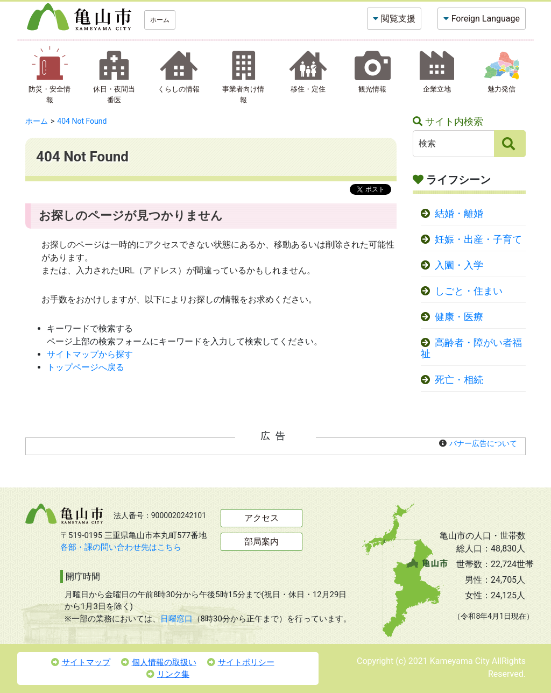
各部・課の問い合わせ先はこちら (120, 547)
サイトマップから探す (90, 354)
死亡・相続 (459, 379)
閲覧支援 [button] (398, 18)
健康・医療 (459, 317)
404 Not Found (82, 121)
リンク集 (167, 674)
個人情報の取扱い (158, 662)
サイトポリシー (240, 662)
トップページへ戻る (85, 367)
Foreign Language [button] (485, 18)
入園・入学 (459, 265)
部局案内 (261, 541)
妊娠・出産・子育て (478, 239)
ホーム (159, 20)
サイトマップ (80, 662)
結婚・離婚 (459, 213)
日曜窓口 (176, 619)
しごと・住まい (469, 291)
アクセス (261, 518)
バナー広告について (483, 443)
